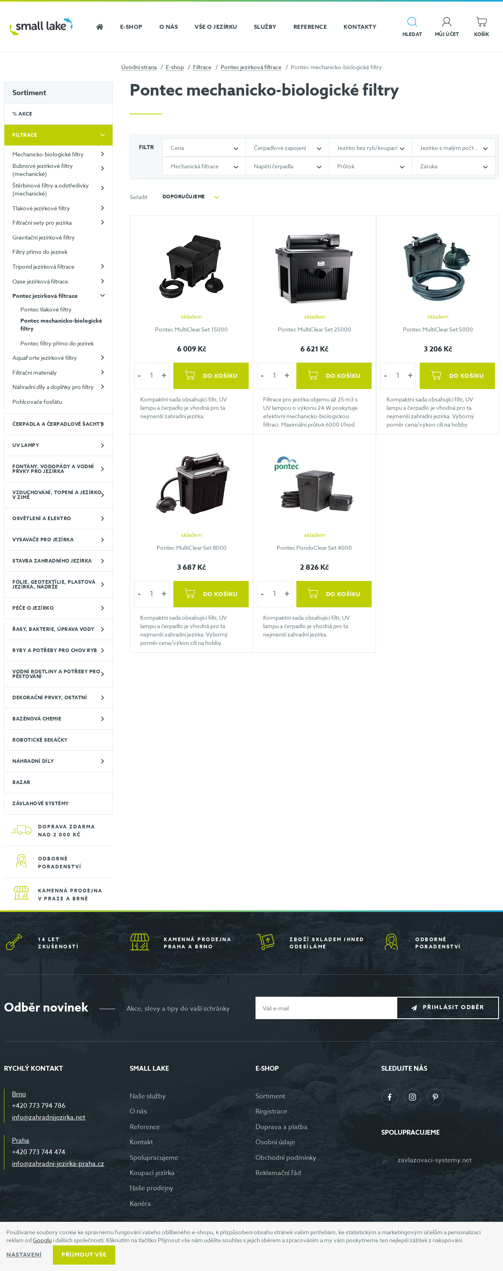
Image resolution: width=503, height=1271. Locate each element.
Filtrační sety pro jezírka (42, 222)
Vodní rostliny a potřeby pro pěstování (56, 674)
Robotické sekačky (40, 739)
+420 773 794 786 (39, 1106)
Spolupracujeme (154, 1158)
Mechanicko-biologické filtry (48, 154)
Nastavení (24, 1255)
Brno (19, 1094)
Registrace (271, 1111)
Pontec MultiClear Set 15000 (191, 329)
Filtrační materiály (34, 372)
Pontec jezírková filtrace (251, 67)
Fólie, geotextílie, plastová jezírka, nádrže (53, 584)
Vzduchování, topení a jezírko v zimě (57, 495)
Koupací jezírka (152, 1173)
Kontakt (141, 1142)
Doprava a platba (282, 1127)
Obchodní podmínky (286, 1158)
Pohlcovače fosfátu (37, 401)
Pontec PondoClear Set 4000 (314, 547)
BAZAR (21, 782)
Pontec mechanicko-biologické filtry (61, 325)
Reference (145, 1127)
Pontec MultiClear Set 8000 (192, 547)
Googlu (42, 1240)
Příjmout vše (84, 1255)
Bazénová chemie (37, 718)
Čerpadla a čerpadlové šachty (57, 424)
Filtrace (202, 67)
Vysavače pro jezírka (43, 539)
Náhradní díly (33, 761)
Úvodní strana (139, 67)
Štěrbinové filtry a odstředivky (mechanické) (50, 189)
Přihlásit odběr (453, 1008)
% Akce (22, 113)
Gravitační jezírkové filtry (43, 237)
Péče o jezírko (33, 608)
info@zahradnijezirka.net (48, 1117)
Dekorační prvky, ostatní (49, 697)
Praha (20, 1140)
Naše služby (148, 1096)
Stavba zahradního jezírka (52, 560)
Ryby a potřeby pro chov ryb (54, 650)
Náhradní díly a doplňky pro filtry (53, 387)
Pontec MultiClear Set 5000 (437, 329)
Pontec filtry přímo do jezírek (57, 343)
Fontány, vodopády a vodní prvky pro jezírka (53, 469)
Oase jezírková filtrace (40, 281)
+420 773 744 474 (38, 1152)
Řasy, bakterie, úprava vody (53, 629)
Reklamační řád (278, 1173)
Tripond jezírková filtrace (43, 266)
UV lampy (25, 445)
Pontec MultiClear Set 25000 (314, 329)
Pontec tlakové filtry (46, 309)
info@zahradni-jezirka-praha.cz (58, 1164)
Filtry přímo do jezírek (39, 251)
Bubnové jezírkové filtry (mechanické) (42, 170)
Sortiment (29, 93)
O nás (138, 1111)
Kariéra (140, 1204)
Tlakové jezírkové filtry (41, 208)
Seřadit (138, 197)
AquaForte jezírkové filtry (44, 357)
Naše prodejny (151, 1188)
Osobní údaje (275, 1142)
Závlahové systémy (40, 803)
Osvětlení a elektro (41, 518)
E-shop (175, 67)
